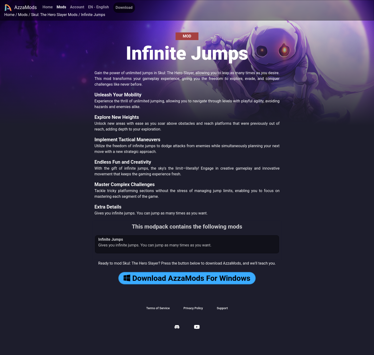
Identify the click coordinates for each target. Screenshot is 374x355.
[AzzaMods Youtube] (197, 327)
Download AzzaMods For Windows (187, 278)
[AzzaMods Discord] (177, 327)
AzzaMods (20, 7)
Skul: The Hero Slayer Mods (54, 14)
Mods (61, 7)
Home (47, 7)
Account (77, 7)
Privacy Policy (193, 308)
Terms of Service (158, 308)
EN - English (98, 7)
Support (222, 308)
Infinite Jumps (93, 14)
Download (124, 7)
